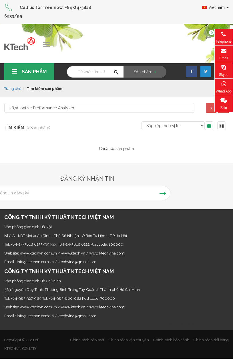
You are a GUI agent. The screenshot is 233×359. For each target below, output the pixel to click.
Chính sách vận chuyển (129, 340)
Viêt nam (215, 7)
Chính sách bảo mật (87, 340)
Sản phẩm (28, 71)
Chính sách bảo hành (171, 340)
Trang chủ (12, 88)
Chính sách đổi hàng (211, 340)
